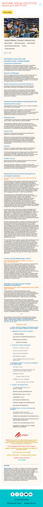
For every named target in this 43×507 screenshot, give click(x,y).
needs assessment (19, 43)
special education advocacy (12, 46)
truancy (24, 46)
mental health (8, 43)
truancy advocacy (10, 48)
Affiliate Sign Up (30, 503)
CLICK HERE (22, 460)
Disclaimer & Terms (14, 503)
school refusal (31, 43)
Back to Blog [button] (7, 12)
